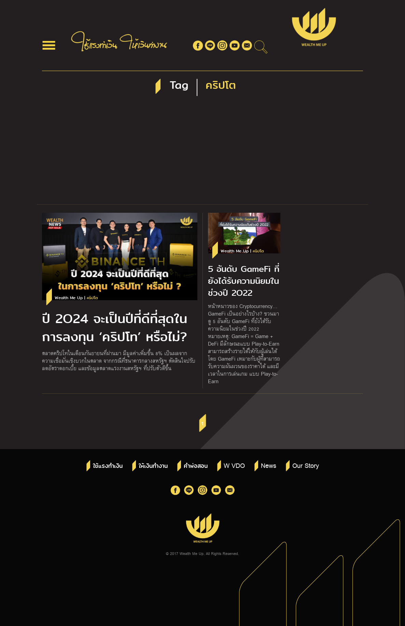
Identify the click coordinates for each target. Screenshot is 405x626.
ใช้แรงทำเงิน (108, 466)
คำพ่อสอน (196, 466)
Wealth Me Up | (76, 298)
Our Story (305, 465)
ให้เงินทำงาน (153, 466)
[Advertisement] (202, 153)
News (268, 465)
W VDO (234, 465)
